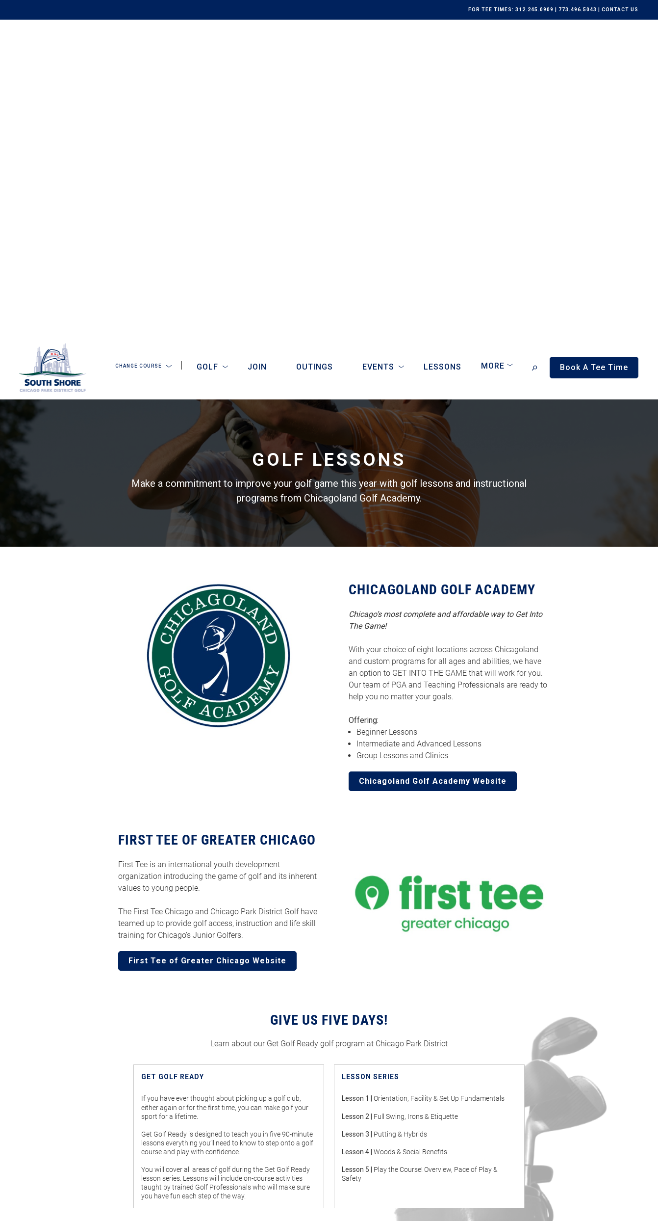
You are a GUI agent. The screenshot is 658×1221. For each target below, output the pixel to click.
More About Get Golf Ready (329, 921)
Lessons (442, 50)
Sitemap (185, 1207)
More (493, 49)
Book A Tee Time (241, 1124)
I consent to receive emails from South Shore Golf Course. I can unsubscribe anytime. (452, 1117)
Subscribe (367, 1165)
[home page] (53, 51)
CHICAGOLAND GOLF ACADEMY (442, 273)
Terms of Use (101, 1207)
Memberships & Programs (237, 1018)
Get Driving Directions (516, 1029)
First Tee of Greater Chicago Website (207, 644)
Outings (314, 50)
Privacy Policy (54, 1207)
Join (257, 50)
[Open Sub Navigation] (169, 50)
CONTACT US (620, 9)
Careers (208, 1058)
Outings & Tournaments (233, 1031)
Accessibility (146, 1207)
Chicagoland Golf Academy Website (432, 465)
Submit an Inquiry (365, 1021)
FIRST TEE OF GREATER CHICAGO (217, 524)
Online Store (215, 1044)
